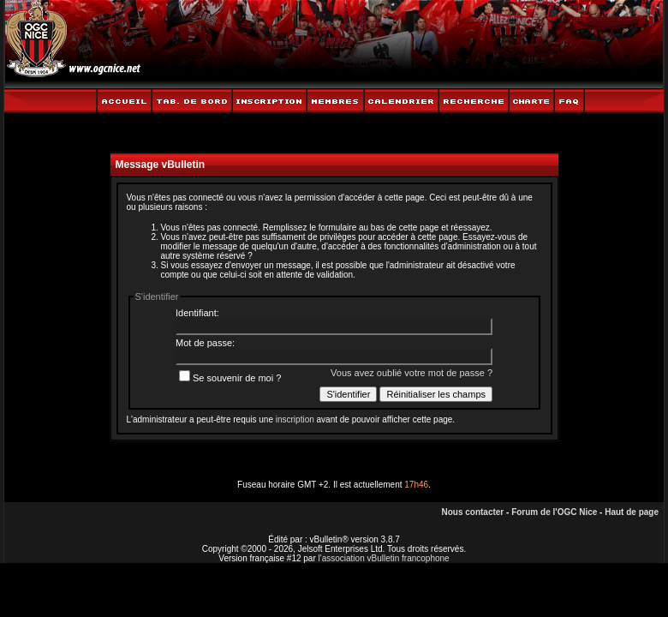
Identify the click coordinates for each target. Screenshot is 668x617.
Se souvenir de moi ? (230, 378)
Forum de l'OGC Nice (554, 512)
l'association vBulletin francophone (384, 558)
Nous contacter (472, 512)
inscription (295, 419)
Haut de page (632, 512)
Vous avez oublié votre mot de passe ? (411, 373)
